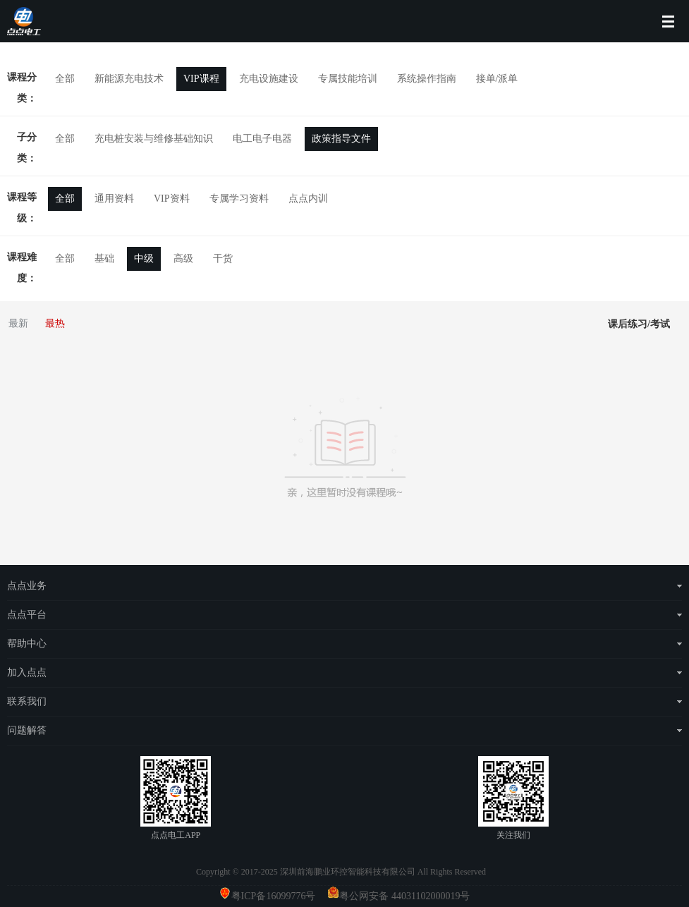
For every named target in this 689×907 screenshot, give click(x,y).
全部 (65, 78)
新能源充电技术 (129, 78)
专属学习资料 (239, 198)
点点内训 (308, 198)
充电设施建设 (268, 78)
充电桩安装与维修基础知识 (153, 138)
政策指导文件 (341, 138)
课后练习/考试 (639, 324)
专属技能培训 (347, 78)
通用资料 (114, 198)
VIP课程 (201, 78)
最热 (55, 323)
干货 (223, 258)
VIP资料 (172, 198)
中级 (144, 258)
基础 (104, 258)
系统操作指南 (426, 78)
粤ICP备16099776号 (278, 896)
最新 (18, 323)
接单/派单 (497, 78)
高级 (183, 258)
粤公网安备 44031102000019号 (404, 896)
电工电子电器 (262, 138)
